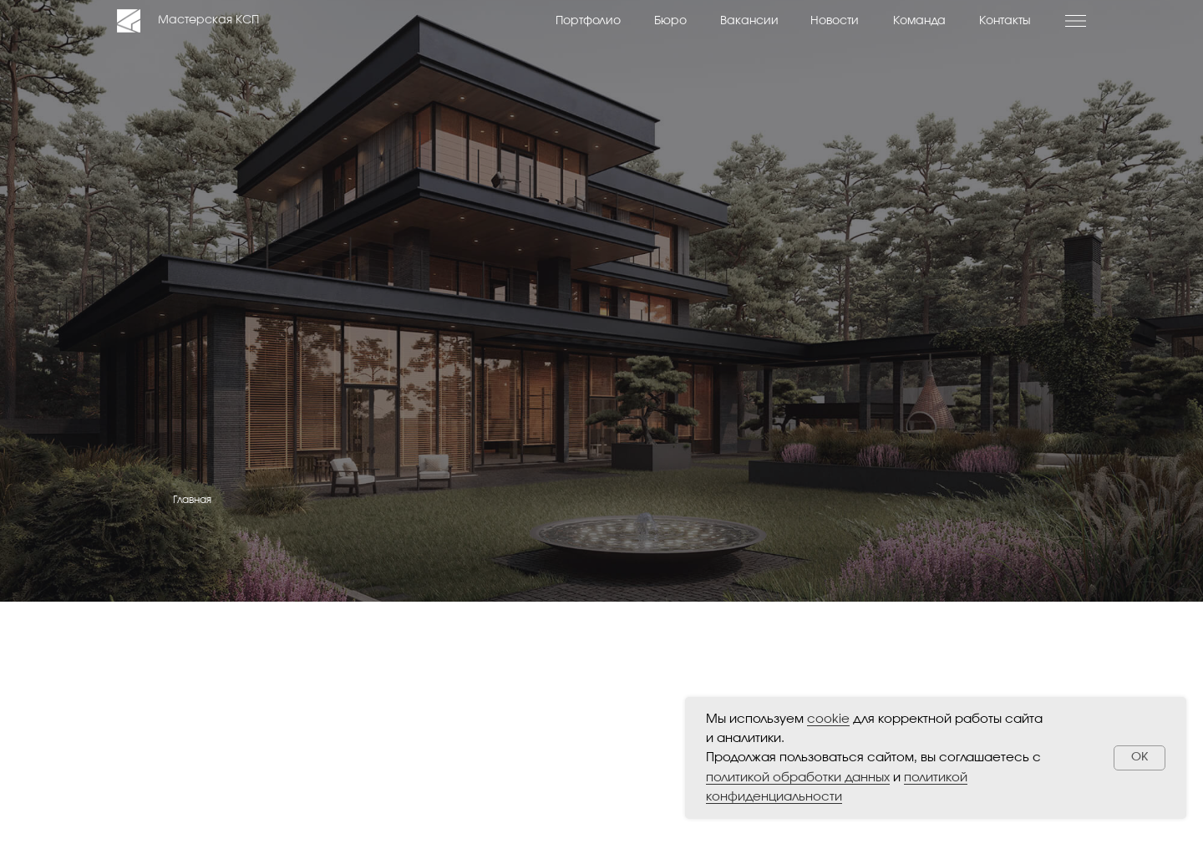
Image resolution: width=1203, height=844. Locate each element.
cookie (828, 719)
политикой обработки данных (798, 777)
